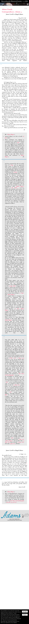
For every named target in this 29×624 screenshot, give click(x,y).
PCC (6, 395)
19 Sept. (15, 172)
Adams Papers (10, 134)
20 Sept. (22, 293)
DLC (14, 286)
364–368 (8, 502)
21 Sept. (11, 286)
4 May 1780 (21, 439)
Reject (25, 614)
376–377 (15, 502)
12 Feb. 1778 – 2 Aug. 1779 (16, 358)
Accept (25, 611)
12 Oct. (17, 308)
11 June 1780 (21, 442)
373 (11, 502)
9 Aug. (11, 165)
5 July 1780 (12, 443)
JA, (15, 187)
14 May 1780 (16, 385)
